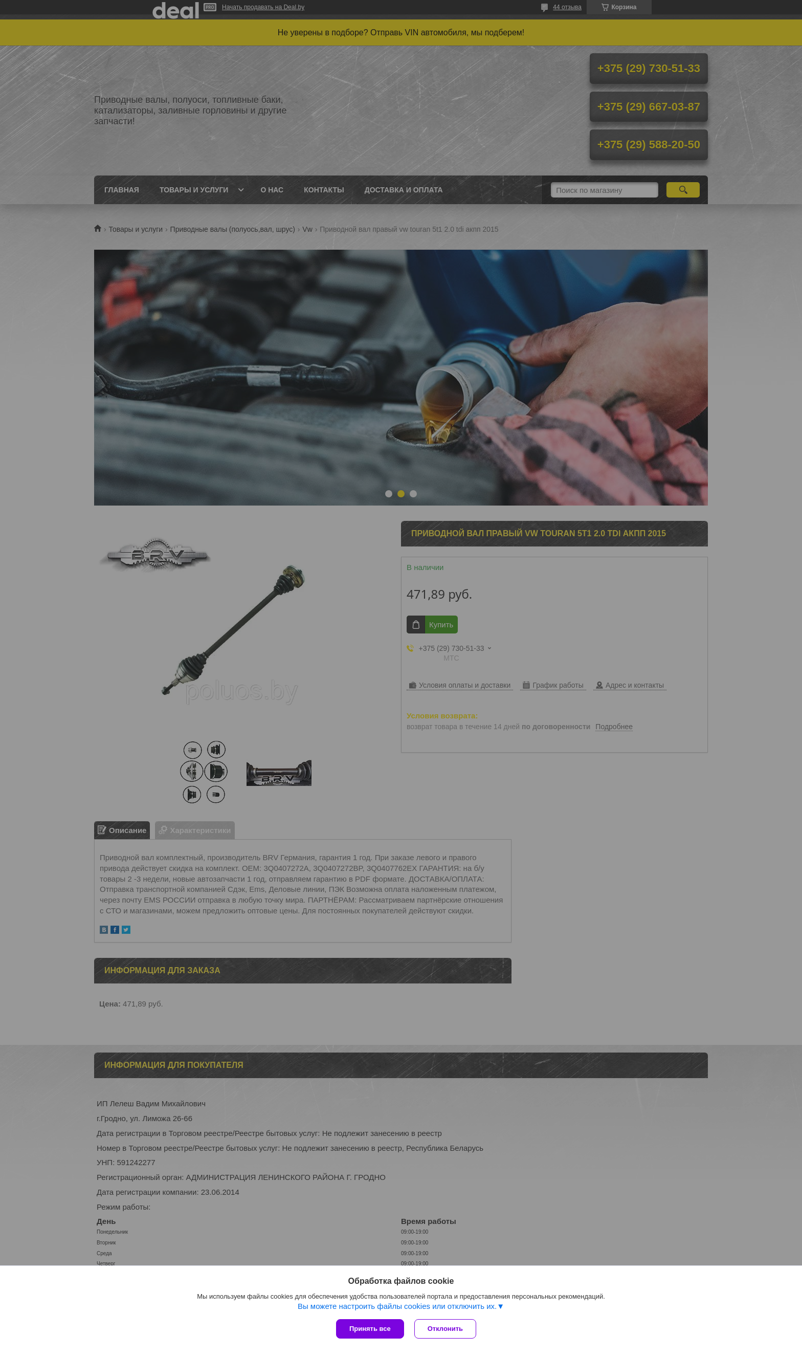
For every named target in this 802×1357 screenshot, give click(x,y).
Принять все (370, 1328)
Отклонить (445, 1328)
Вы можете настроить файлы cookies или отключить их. (397, 1306)
